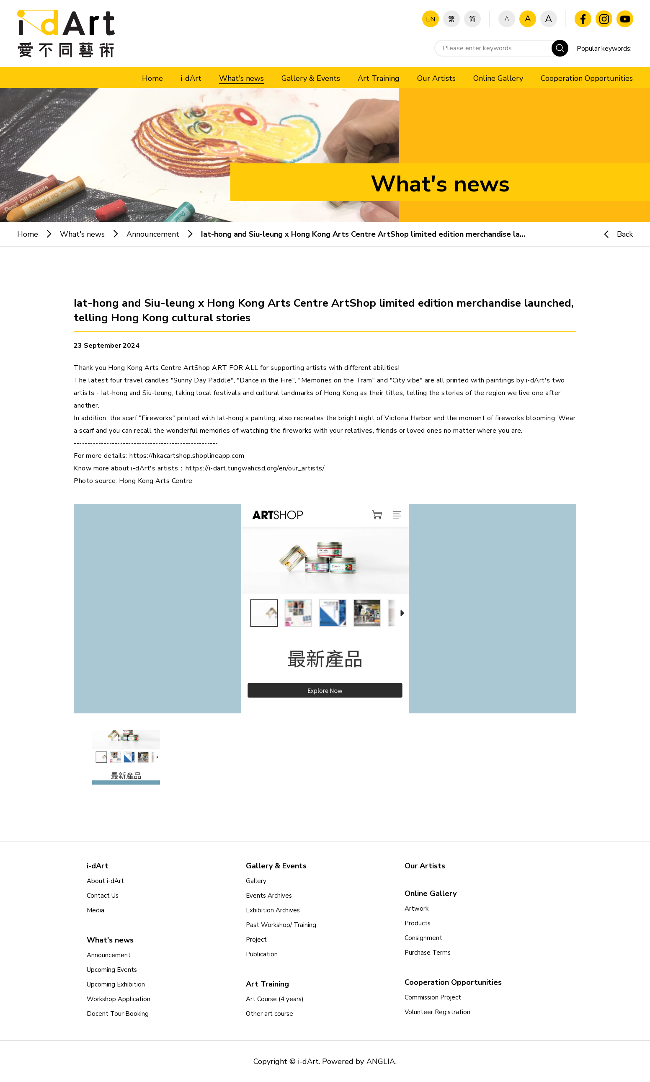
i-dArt (97, 866)
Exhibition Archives (273, 910)
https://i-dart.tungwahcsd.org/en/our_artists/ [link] (255, 468)
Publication (262, 954)
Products (418, 923)
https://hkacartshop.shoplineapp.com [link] (187, 455)
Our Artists (425, 866)
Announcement (152, 234)
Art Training (267, 984)
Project (256, 939)
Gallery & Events (276, 866)
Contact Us (103, 895)
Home (27, 234)
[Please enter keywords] (501, 48)
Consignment (423, 938)
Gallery (256, 881)
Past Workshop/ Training (281, 925)
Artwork (416, 908)
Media (95, 910)
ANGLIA (380, 1061)
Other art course (269, 1014)
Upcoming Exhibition (116, 984)
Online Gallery (431, 893)
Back (614, 234)
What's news (82, 234)
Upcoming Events (112, 970)
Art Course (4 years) (275, 999)
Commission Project (433, 997)
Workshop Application (118, 999)
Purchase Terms (428, 952)
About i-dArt (105, 881)
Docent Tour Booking (118, 1014)
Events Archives (269, 895)
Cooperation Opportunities (453, 982)
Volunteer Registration (437, 1012)
